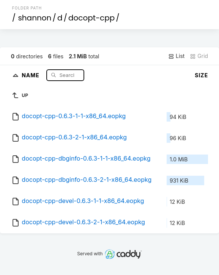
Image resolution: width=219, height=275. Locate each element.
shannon (34, 17)
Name (31, 75)
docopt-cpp (91, 17)
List (176, 56)
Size (201, 75)
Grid (199, 56)
